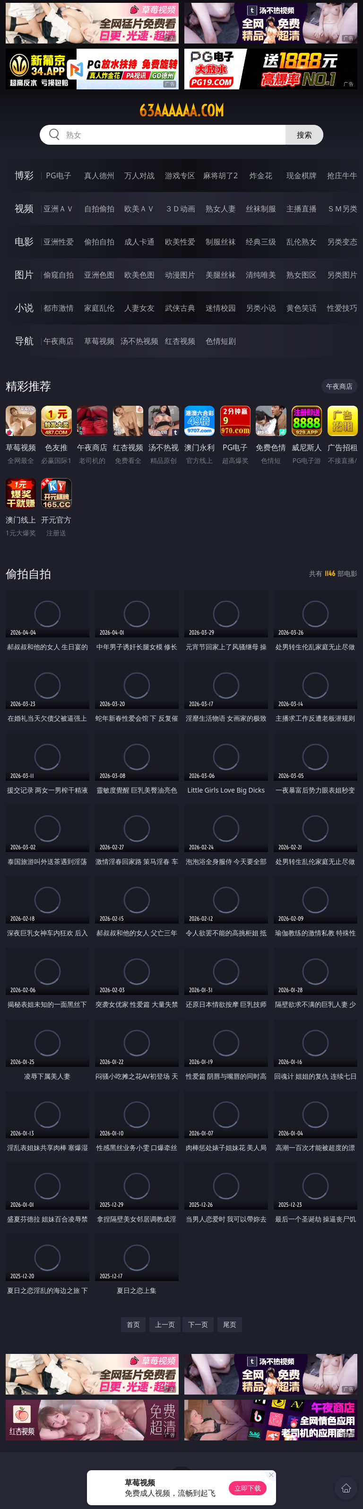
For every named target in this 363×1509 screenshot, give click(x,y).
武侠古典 (180, 308)
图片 (24, 274)
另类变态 (342, 241)
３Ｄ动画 (180, 208)
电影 (24, 241)
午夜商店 (58, 341)
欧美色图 (139, 275)
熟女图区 (301, 275)
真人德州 (99, 175)
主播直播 (301, 208)
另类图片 (342, 275)
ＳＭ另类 (342, 208)
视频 (24, 208)
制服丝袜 (221, 241)
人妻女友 (139, 308)
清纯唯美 (261, 275)
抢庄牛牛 (342, 175)
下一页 (198, 1324)
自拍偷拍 (99, 208)
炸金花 (261, 175)
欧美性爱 (180, 241)
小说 (24, 307)
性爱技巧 (342, 308)
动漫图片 (180, 275)
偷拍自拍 (99, 241)
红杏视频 (180, 341)
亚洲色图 (99, 275)
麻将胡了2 (220, 175)
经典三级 (261, 241)
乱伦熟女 (301, 241)
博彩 (24, 175)
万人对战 (139, 175)
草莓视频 (99, 341)
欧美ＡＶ (139, 208)
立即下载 (247, 1487)
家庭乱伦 (99, 308)
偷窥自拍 (58, 275)
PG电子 (58, 175)
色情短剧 (221, 341)
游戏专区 (180, 175)
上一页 (165, 1324)
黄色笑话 (301, 308)
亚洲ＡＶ (58, 208)
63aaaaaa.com (181, 110)
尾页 (229, 1324)
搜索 (304, 135)
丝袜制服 (261, 208)
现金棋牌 (301, 175)
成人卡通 (139, 241)
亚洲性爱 (58, 241)
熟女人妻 (221, 208)
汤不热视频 (139, 341)
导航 (24, 340)
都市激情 (58, 308)
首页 (133, 1324)
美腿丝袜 (221, 275)
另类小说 (261, 308)
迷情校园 (221, 308)
